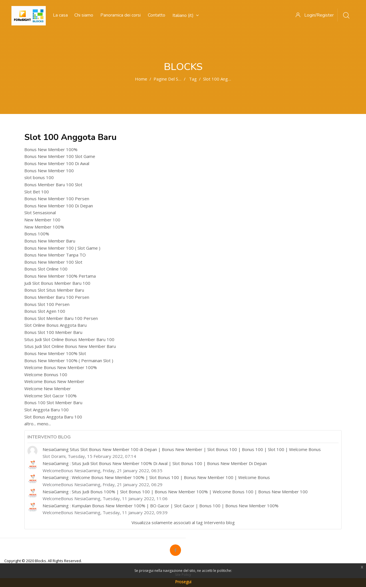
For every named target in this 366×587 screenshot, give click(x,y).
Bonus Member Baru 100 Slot (53, 184)
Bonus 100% (36, 234)
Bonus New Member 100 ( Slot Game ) (62, 248)
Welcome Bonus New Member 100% (60, 367)
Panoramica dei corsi (120, 15)
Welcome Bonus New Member (54, 381)
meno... (44, 423)
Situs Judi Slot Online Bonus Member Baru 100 (69, 339)
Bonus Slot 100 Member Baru (53, 332)
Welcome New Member (47, 388)
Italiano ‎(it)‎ (185, 15)
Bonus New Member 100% (50, 149)
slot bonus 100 (39, 177)
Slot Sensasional (40, 212)
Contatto (156, 15)
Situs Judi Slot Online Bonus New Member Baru (70, 346)
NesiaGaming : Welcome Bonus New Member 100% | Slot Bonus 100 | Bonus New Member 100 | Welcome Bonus (156, 477)
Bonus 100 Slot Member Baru (53, 402)
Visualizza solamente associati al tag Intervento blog (183, 522)
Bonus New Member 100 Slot (53, 262)
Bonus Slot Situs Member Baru (54, 290)
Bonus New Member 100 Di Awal (56, 163)
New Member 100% (44, 227)
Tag (193, 79)
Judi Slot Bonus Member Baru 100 (57, 283)
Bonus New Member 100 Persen (56, 198)
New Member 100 (42, 220)
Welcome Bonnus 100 (45, 374)
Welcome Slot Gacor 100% (50, 395)
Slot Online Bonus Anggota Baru (55, 325)
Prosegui (183, 581)
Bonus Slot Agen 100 (44, 311)
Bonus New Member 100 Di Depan (58, 206)
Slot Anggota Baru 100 (46, 409)
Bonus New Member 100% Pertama (60, 276)
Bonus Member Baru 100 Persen (56, 297)
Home (141, 79)
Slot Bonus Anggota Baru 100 (53, 417)
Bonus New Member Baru (49, 241)
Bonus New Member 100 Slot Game (59, 156)
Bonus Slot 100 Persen (46, 304)
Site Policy (183, 574)
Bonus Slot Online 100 (45, 269)
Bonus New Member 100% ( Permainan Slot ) (68, 360)
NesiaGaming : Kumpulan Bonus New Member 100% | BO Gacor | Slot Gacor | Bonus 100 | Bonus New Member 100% (161, 505)
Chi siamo (83, 15)
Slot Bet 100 (36, 192)
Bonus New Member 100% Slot (55, 353)
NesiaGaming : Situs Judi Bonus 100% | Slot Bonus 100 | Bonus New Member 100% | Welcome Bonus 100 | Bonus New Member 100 (175, 491)
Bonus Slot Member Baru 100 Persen (61, 318)
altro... (30, 423)
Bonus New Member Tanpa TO (55, 255)
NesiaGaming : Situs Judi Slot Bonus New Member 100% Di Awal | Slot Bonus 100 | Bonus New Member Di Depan (155, 463)
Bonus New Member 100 (49, 170)
